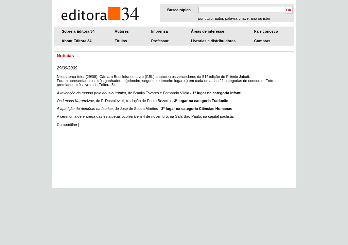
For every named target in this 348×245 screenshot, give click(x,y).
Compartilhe (67, 124)
